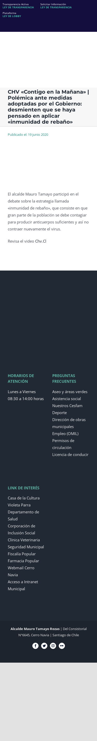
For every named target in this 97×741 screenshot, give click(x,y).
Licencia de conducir (70, 454)
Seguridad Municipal (26, 546)
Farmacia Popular (23, 560)
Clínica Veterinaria (24, 539)
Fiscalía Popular (22, 553)
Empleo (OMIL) (65, 433)
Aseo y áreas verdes (69, 391)
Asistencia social (66, 398)
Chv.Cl (40, 241)
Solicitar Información (56, 6)
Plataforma (12, 14)
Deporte (59, 412)
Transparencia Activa (18, 6)
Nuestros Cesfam (67, 405)
